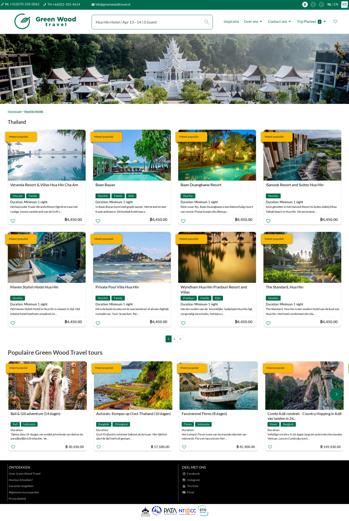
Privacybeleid (17, 498)
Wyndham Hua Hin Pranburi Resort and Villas (214, 287)
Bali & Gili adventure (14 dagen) (36, 413)
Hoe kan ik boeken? (21, 480)
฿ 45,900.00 (246, 446)
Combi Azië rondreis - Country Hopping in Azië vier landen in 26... (304, 414)
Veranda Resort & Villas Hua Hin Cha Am (44, 184)
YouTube (192, 486)
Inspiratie (231, 21)
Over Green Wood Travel (24, 473)
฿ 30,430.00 (74, 446)
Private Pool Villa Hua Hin (117, 287)
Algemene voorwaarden (24, 492)
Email (190, 492)
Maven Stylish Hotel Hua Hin (34, 287)
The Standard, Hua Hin (284, 287)
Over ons (253, 21)
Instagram (193, 480)
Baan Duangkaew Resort (201, 184)
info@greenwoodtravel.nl (112, 4)
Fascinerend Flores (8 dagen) (204, 413)
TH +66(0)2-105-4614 (64, 4)
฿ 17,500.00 (160, 446)
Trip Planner (312, 21)
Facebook (193, 473)
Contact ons (280, 21)
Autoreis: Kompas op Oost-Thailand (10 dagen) (133, 413)
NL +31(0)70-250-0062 (22, 4)
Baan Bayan (105, 184)
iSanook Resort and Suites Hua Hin (295, 184)
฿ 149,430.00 (330, 446)
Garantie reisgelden (21, 486)
